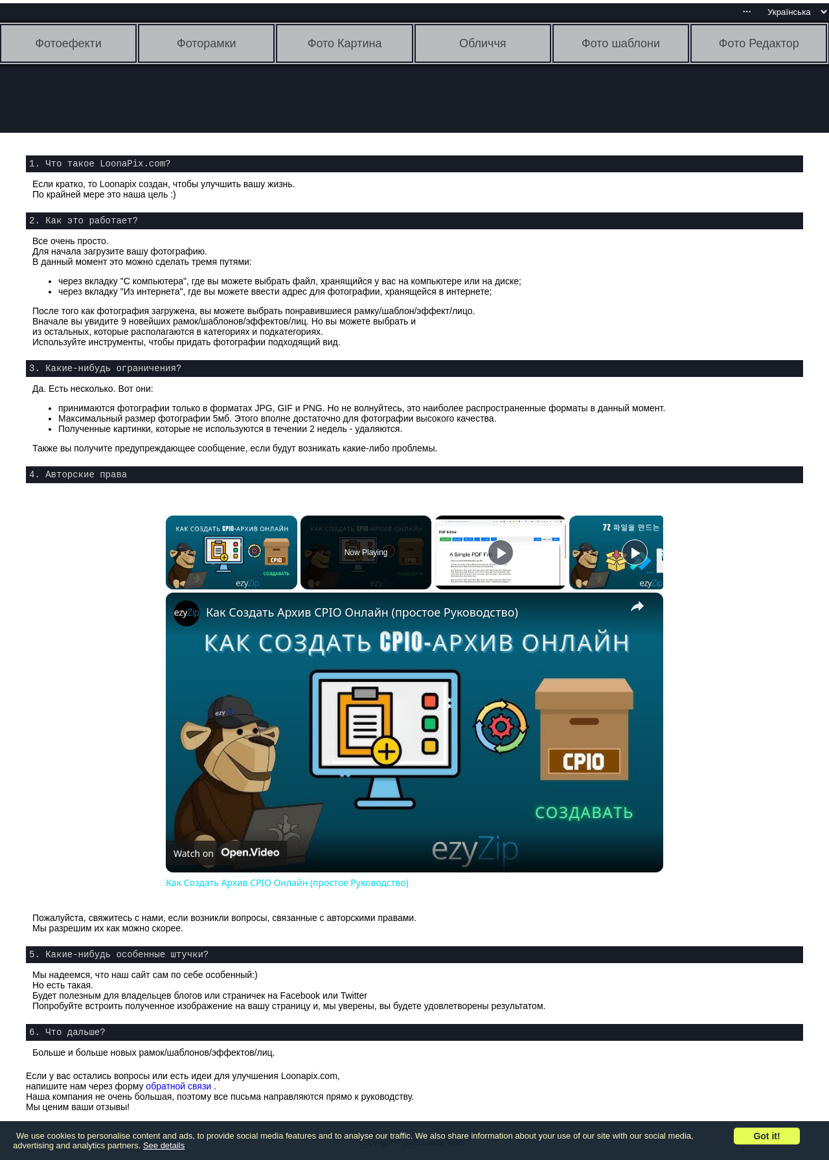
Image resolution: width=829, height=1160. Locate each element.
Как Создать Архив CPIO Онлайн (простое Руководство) (362, 612)
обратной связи (178, 1086)
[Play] (501, 552)
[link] (186, 613)
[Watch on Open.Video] (226, 853)
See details (164, 1145)
